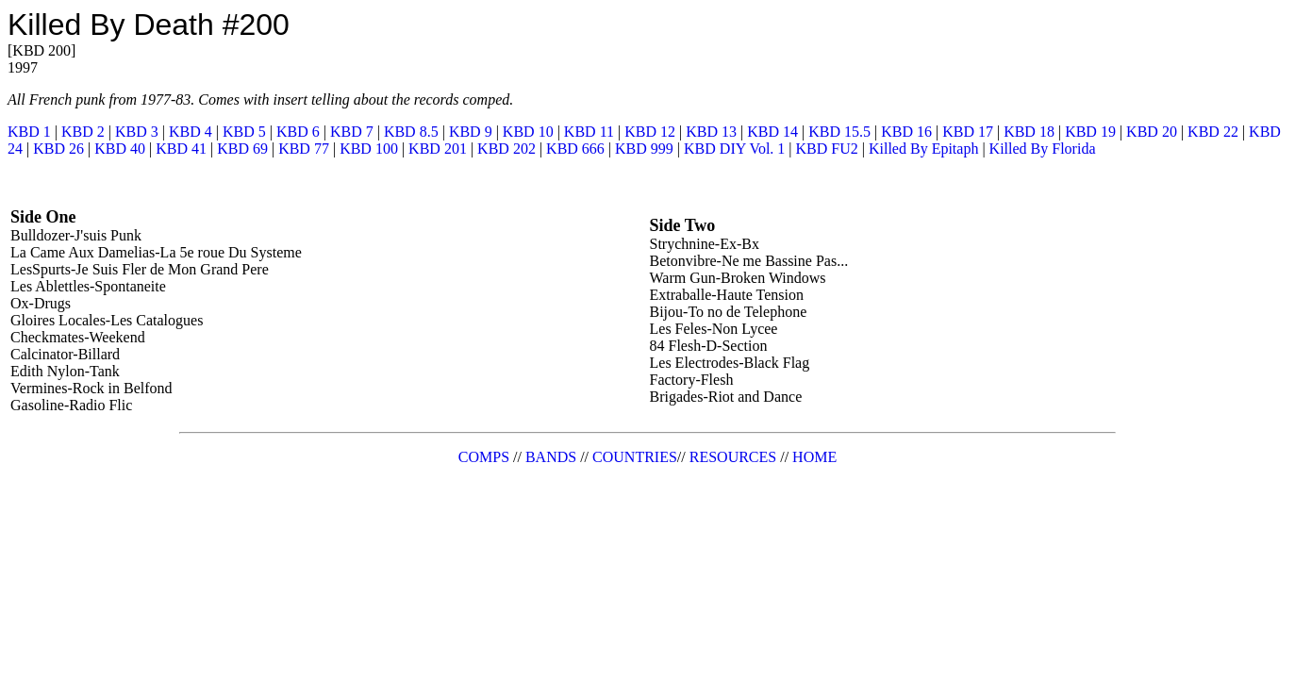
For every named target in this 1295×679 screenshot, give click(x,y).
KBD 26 (58, 149)
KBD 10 (528, 132)
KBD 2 (83, 132)
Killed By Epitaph (923, 149)
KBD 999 (644, 149)
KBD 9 (470, 132)
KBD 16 (906, 132)
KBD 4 (190, 132)
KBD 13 (711, 132)
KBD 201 (437, 149)
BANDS (550, 457)
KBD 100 (369, 149)
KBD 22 (1212, 132)
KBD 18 (1029, 132)
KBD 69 (242, 149)
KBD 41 (181, 149)
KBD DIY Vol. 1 (734, 149)
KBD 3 (136, 132)
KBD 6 (298, 132)
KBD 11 (589, 132)
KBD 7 (352, 132)
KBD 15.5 (839, 132)
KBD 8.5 (411, 132)
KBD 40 (119, 149)
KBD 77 (303, 149)
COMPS (483, 457)
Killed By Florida (1042, 149)
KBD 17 (967, 132)
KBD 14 (772, 132)
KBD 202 (506, 149)
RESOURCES (732, 457)
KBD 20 (1151, 132)
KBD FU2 (827, 149)
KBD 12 (649, 132)
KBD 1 (29, 132)
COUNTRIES (634, 457)
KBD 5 (244, 132)
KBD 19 (1090, 132)
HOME (814, 457)
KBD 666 (575, 149)
